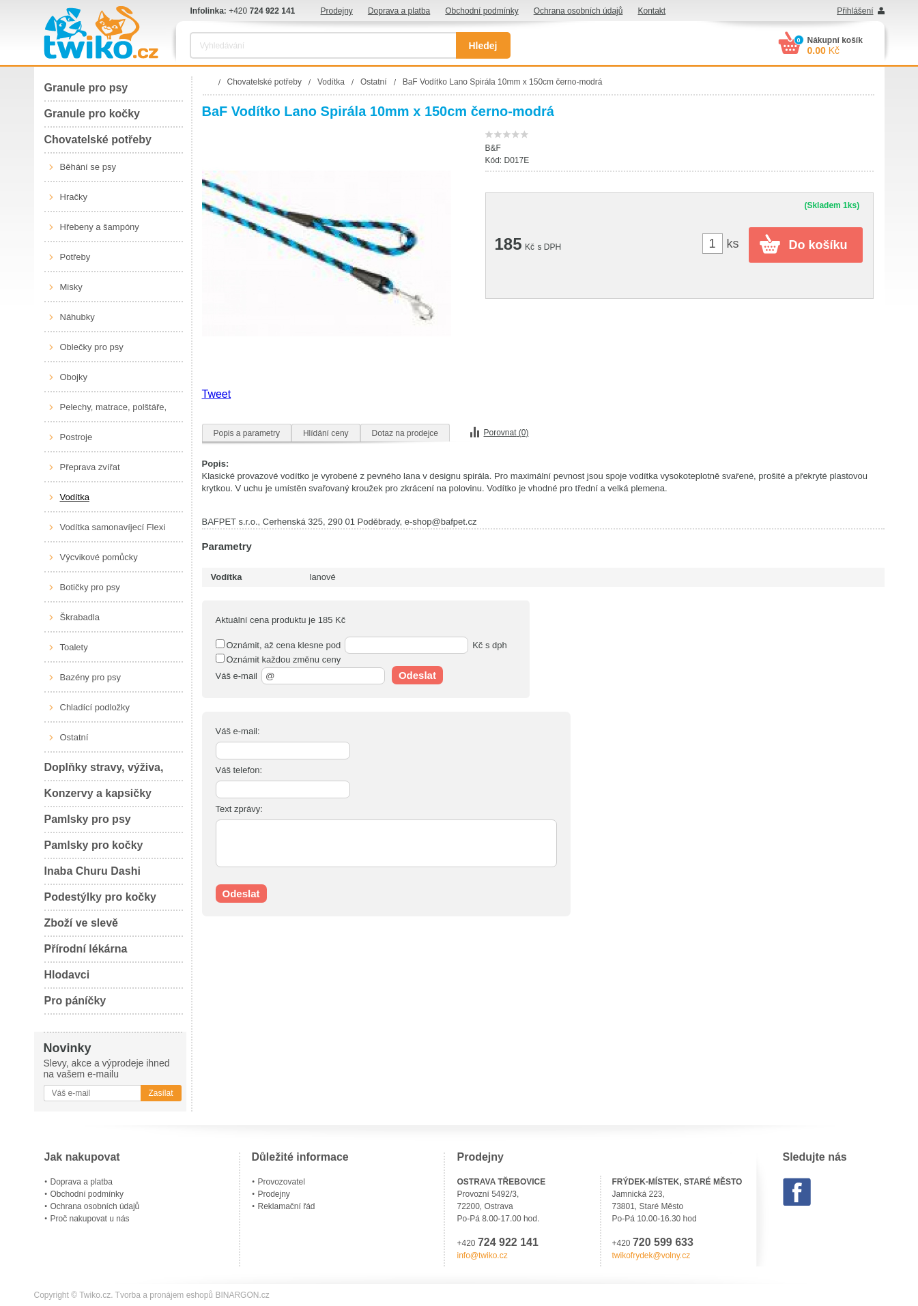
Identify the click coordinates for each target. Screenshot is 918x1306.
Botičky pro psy (90, 587)
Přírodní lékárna (86, 949)
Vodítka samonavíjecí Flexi (113, 527)
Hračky (73, 197)
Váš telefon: (239, 770)
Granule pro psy (86, 87)
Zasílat (160, 1093)
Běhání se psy (88, 167)
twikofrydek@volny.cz (651, 1255)
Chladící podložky (95, 707)
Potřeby (75, 257)
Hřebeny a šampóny (99, 227)
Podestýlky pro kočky (100, 897)
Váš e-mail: (238, 731)
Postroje (76, 437)
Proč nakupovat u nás (90, 1218)
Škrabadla (80, 617)
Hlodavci (67, 975)
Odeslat (417, 675)
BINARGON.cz (242, 1295)
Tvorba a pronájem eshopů (164, 1295)
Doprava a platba (399, 11)
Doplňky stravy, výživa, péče (104, 771)
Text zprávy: (239, 809)
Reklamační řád (286, 1206)
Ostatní (74, 737)
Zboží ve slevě (81, 923)
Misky (71, 287)
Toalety (74, 647)
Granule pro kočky (92, 113)
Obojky (73, 377)
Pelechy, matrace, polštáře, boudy (113, 412)
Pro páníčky (75, 1000)
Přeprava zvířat (90, 467)
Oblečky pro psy (92, 347)
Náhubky (77, 317)
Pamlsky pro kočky (93, 845)
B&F (493, 148)
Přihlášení (855, 11)
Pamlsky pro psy (87, 819)
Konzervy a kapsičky (98, 793)
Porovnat (506, 432)
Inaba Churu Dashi (92, 871)
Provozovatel (281, 1182)
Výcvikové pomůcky (99, 557)
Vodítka (74, 497)
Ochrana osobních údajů (578, 11)
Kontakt (651, 11)
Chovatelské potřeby (98, 139)
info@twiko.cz (482, 1255)
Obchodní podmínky (481, 11)
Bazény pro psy (90, 677)
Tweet (216, 394)
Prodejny (337, 11)
